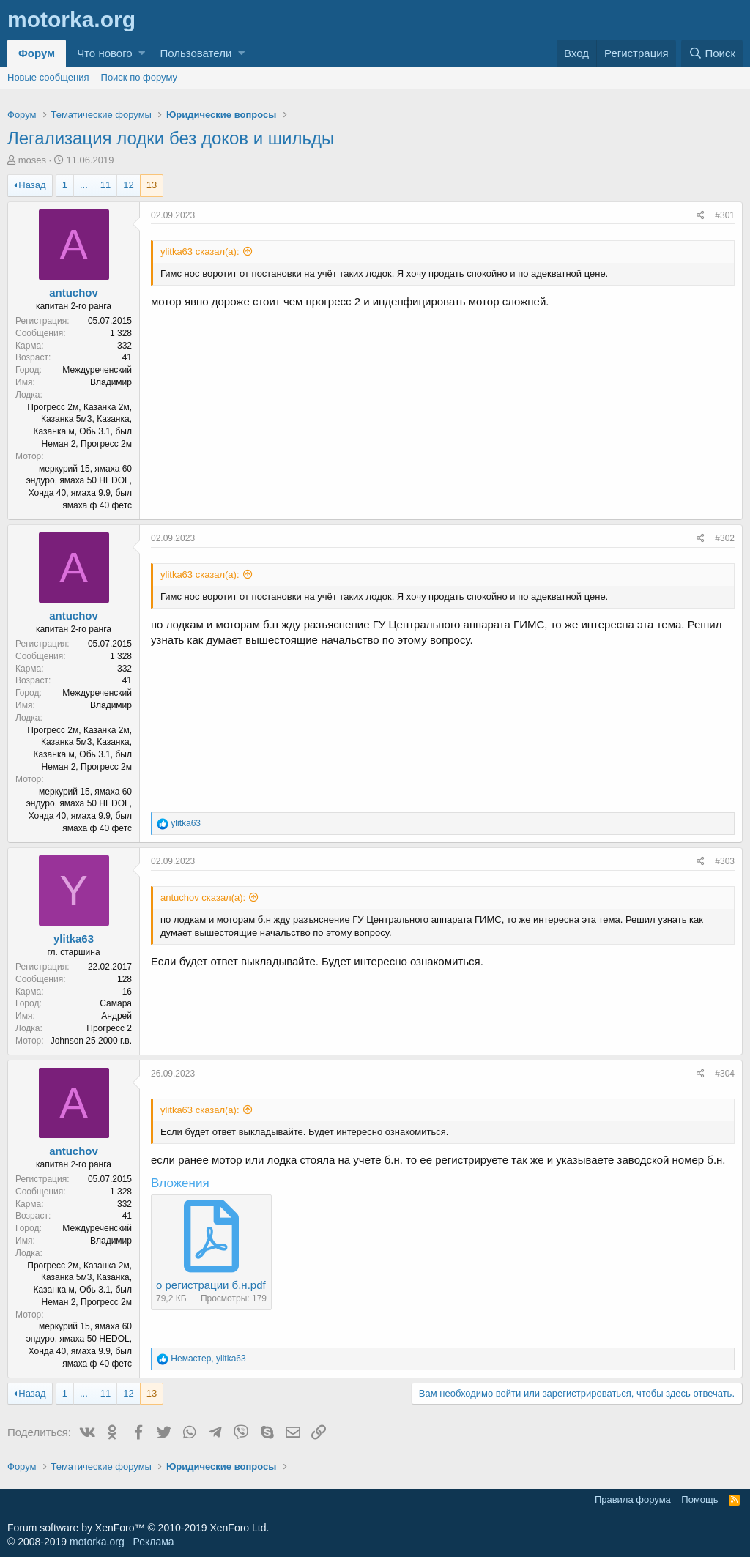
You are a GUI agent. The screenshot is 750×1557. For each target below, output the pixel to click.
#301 (725, 215)
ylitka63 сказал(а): (200, 251)
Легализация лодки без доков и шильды (170, 138)
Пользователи (195, 53)
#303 (725, 861)
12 (128, 184)
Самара (116, 1003)
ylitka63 (73, 938)
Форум (36, 53)
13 (151, 184)
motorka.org (97, 1541)
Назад (31, 184)
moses (32, 160)
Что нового (104, 53)
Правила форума (633, 1499)
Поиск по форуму (139, 77)
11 (105, 184)
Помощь (699, 1499)
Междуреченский (97, 370)
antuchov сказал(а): (202, 897)
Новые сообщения (48, 77)
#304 (725, 1074)
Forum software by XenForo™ (138, 1528)
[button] (142, 53)
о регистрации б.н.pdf (211, 1285)
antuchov (73, 292)
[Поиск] (712, 53)
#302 (725, 538)
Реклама (153, 1541)
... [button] (84, 184)
